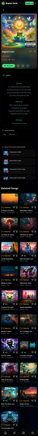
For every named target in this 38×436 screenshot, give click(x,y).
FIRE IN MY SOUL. (26, 283)
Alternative (29, 212)
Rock (26, 261)
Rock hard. (29, 285)
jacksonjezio (6, 56)
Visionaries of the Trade (17, 169)
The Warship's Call (7, 428)
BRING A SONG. (6, 283)
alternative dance (15, 309)
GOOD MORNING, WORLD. (8, 259)
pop (4, 134)
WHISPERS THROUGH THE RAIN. (27, 211)
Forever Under (6, 356)
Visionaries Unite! (15, 152)
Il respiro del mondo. (8, 211)
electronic (12, 134)
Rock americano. (30, 406)
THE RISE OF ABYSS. (8, 235)
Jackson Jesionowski (15, 154)
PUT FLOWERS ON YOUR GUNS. (27, 331)
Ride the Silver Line (26, 259)
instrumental (9, 357)
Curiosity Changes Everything (27, 356)
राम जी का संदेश (24, 380)
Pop (8, 261)
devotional (27, 382)
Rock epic (9, 237)
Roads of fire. (24, 404)
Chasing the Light (7, 307)
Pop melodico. (11, 212)
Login (29, 3)
